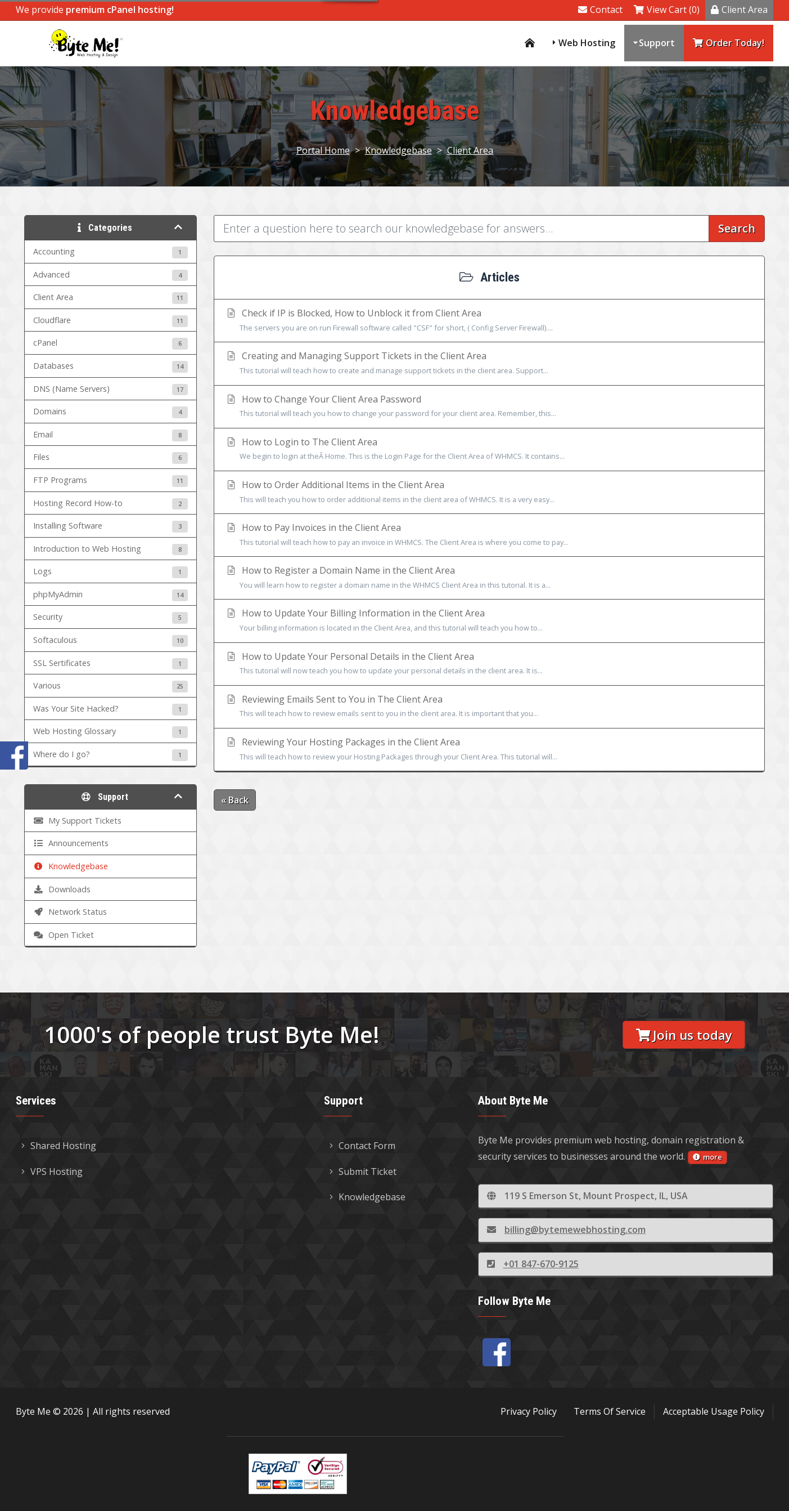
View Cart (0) (667, 9)
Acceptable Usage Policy (713, 1411)
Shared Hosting (58, 1145)
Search (736, 228)
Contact (600, 9)
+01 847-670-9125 (533, 1264)
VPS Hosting (52, 1171)
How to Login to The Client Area (489, 450)
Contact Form (362, 1145)
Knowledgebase (398, 150)
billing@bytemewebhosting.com (566, 1229)
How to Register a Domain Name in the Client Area (489, 578)
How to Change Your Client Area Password (489, 407)
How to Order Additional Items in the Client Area (489, 493)
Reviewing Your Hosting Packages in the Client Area (489, 750)
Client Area (739, 9)
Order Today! (728, 43)
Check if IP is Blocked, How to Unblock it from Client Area (489, 321)
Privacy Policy (529, 1411)
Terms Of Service (610, 1411)
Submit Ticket (363, 1171)
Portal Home (323, 150)
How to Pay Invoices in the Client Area (489, 535)
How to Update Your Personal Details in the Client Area (489, 664)
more (707, 1157)
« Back (235, 800)
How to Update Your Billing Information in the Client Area (489, 621)
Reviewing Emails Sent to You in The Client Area (489, 707)
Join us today (684, 1035)
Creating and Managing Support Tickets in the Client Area (489, 364)
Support (657, 43)
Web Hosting (586, 43)
